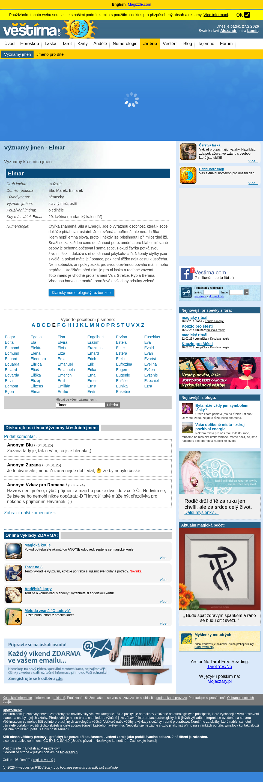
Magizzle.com (139, 4)
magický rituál (194, 317)
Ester (120, 348)
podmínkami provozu (171, 698)
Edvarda (12, 375)
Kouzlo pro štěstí (197, 326)
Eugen (121, 370)
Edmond (12, 348)
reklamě (59, 698)
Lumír (252, 30)
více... (253, 161)
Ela (33, 342)
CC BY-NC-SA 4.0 (56, 741)
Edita (9, 342)
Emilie (63, 391)
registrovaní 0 (43, 760)
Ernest (93, 380)
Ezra (148, 386)
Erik (91, 364)
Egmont (11, 386)
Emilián (64, 386)
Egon (9, 391)
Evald (149, 348)
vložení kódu (216, 296)
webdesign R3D (29, 767)
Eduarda (12, 364)
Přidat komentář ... (22, 436)
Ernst (92, 386)
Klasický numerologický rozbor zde (81, 292)
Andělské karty (38, 589)
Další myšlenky (204, 647)
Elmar (36, 391)
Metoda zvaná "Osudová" (48, 610)
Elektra (37, 348)
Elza (61, 353)
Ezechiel (151, 380)
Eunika (122, 386)
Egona (36, 337)
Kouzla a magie (214, 321)
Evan (148, 353)
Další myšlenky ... (201, 512)
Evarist (150, 359)
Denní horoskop (211, 169)
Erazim (94, 342)
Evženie (151, 375)
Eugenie (123, 375)
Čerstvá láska (209, 145)
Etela (120, 359)
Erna (92, 375)
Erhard (93, 353)
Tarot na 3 (34, 567)
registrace (201, 296)
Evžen (149, 370)
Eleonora (38, 359)
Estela (121, 342)
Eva (147, 342)
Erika (92, 370)
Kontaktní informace (17, 698)
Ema (61, 359)
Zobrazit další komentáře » (30, 512)
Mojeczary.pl (220, 681)
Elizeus (37, 386)
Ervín (92, 391)
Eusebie (123, 391)
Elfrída (36, 364)
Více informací (216, 15)
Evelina (150, 364)
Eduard (11, 359)
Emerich (64, 375)
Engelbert (96, 337)
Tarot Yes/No (219, 666)
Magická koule (38, 545)
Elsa (61, 337)
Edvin (9, 380)
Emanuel (65, 364)
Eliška (36, 375)
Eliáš (35, 370)
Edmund (12, 353)
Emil (61, 380)
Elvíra (62, 342)
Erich (92, 359)
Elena (35, 353)
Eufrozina (124, 364)
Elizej (35, 380)
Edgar (10, 337)
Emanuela (66, 370)
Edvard (11, 370)
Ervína (121, 337)
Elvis (62, 348)
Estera (121, 353)
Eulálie (121, 380)
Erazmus (95, 348)
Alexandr (228, 30)
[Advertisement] (131, 99)
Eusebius (152, 337)
